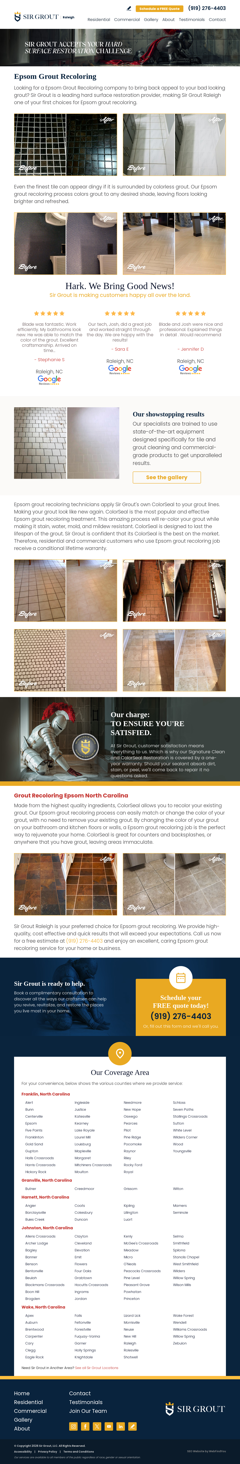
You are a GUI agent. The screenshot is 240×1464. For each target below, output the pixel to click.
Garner (80, 1343)
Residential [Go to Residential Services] (99, 19)
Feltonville (83, 1322)
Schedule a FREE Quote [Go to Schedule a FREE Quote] (160, 8)
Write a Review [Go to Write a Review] (129, 8)
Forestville (83, 1329)
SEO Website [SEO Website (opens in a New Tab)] (195, 1451)
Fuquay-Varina (87, 1336)
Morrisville (132, 1322)
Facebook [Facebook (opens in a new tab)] (85, 1426)
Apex (29, 1315)
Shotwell (131, 1357)
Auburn (31, 1322)
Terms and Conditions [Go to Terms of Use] (78, 1452)
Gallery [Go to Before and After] (151, 19)
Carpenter (34, 1336)
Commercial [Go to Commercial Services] (127, 19)
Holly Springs (85, 1350)
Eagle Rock (34, 1357)
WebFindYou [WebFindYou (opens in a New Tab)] (217, 1451)
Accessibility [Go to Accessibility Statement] (23, 1452)
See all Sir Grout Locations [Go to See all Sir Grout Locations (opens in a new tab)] (96, 1367)
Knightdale (84, 1357)
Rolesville (131, 1350)
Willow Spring (184, 1336)
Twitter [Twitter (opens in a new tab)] (97, 1426)
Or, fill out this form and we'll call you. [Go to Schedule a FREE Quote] (180, 1026)
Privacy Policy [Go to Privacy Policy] (47, 1452)
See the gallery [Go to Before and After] (167, 477)
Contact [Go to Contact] (217, 19)
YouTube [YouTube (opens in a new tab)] (109, 1426)
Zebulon (180, 1343)
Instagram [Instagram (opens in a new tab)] (73, 1426)
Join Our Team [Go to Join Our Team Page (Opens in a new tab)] (88, 1411)
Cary (29, 1343)
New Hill (130, 1336)
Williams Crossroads (190, 1329)
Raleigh (130, 1343)
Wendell (179, 1322)
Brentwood (34, 1329)
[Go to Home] (48, 16)
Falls (78, 1315)
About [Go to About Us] (168, 19)
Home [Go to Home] (22, 1393)
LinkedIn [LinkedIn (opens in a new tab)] (120, 1426)
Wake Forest (183, 1315)
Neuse (129, 1329)
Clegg (30, 1350)
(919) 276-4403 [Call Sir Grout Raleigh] (207, 8)
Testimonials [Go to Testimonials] (192, 19)
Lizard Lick (132, 1315)
